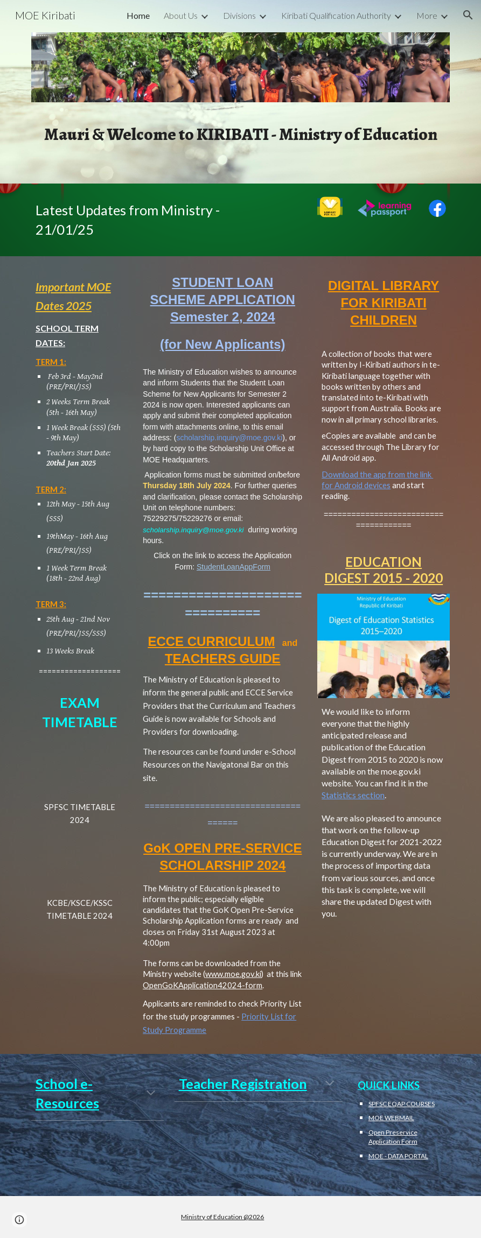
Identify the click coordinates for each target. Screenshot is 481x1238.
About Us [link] (181, 15)
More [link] (426, 15)
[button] (468, 15)
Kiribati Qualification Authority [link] (336, 15)
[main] (240, 133)
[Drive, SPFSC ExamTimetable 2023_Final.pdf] (79, 766)
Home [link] (138, 15)
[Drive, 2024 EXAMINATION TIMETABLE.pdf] (79, 862)
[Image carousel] (240, 74)
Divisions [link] (239, 15)
